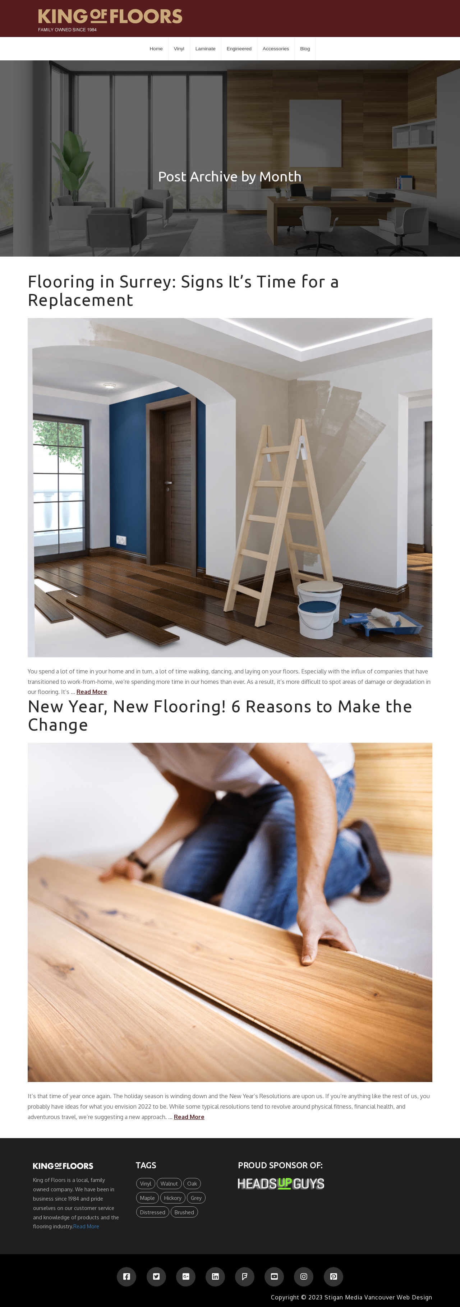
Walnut (169, 1183)
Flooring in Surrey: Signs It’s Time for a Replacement (183, 290)
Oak (192, 1183)
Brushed (184, 1212)
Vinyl (145, 1183)
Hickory (172, 1198)
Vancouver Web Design (398, 1297)
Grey (196, 1198)
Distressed (152, 1212)
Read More (92, 691)
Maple (147, 1198)
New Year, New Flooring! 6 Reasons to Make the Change (220, 715)
